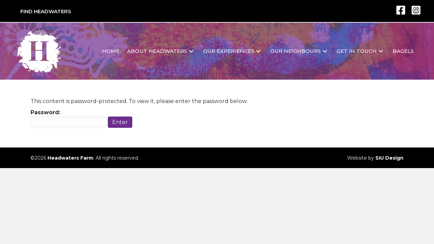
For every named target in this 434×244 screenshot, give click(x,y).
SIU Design (389, 158)
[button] (191, 51)
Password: (68, 118)
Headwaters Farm (70, 158)
